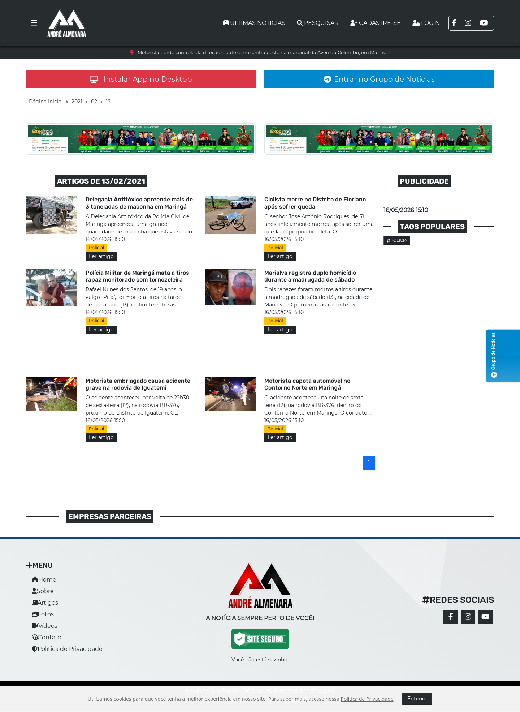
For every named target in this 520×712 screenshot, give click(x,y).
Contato (46, 637)
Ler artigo (101, 256)
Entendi (417, 698)
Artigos (45, 602)
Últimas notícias (254, 23)
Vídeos (44, 625)
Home (44, 579)
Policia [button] (397, 240)
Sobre (43, 591)
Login (426, 23)
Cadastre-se (375, 23)
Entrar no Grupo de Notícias (379, 79)
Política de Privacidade (67, 648)
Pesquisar (318, 23)
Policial (96, 247)
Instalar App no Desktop (141, 79)
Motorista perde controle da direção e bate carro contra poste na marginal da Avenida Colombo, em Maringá (264, 52)
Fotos (43, 614)
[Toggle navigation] (34, 23)
